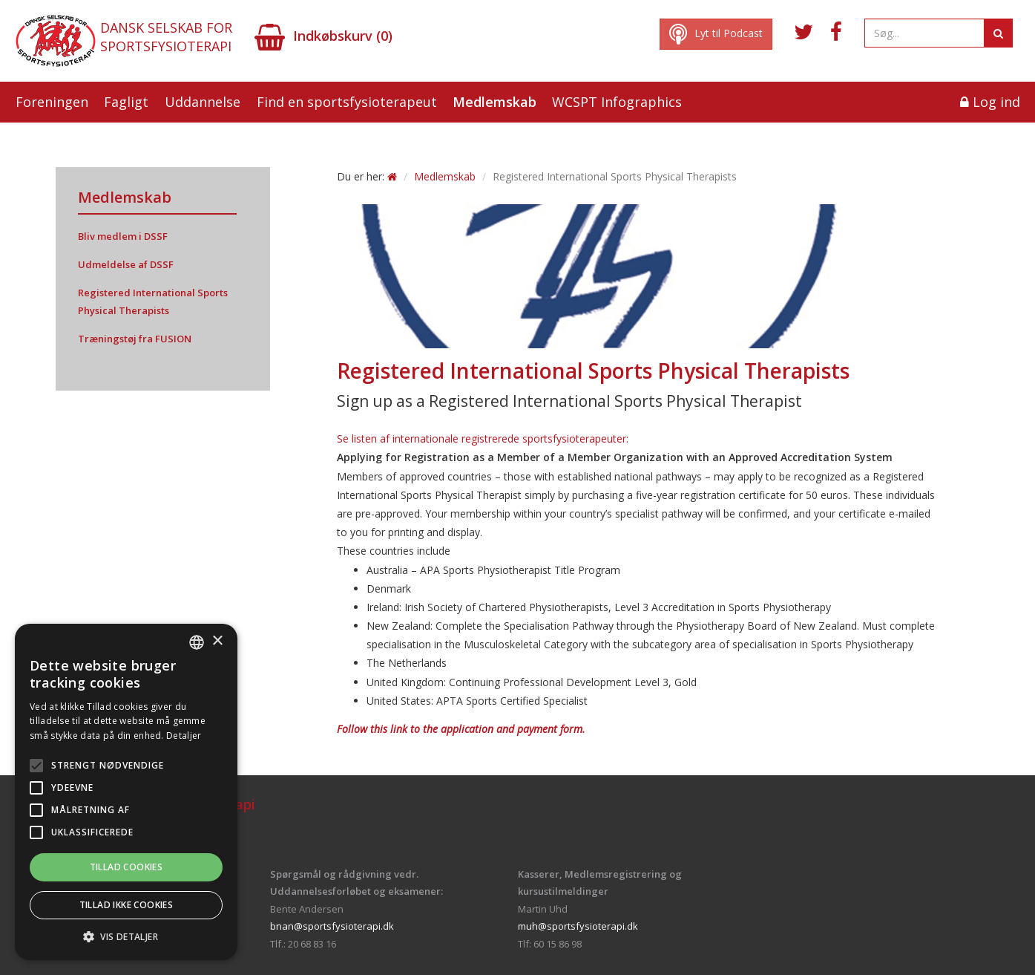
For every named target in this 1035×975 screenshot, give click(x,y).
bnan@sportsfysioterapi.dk (332, 926)
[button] (126, 937)
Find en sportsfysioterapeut (347, 102)
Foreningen (52, 102)
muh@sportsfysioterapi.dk (578, 926)
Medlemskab (494, 102)
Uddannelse (202, 102)
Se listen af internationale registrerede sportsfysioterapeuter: (482, 438)
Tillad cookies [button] (126, 867)
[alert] (126, 792)
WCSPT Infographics (617, 102)
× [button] (217, 641)
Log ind (990, 102)
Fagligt (126, 102)
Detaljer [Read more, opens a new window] (183, 735)
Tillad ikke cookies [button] (126, 905)
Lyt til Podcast (716, 34)
